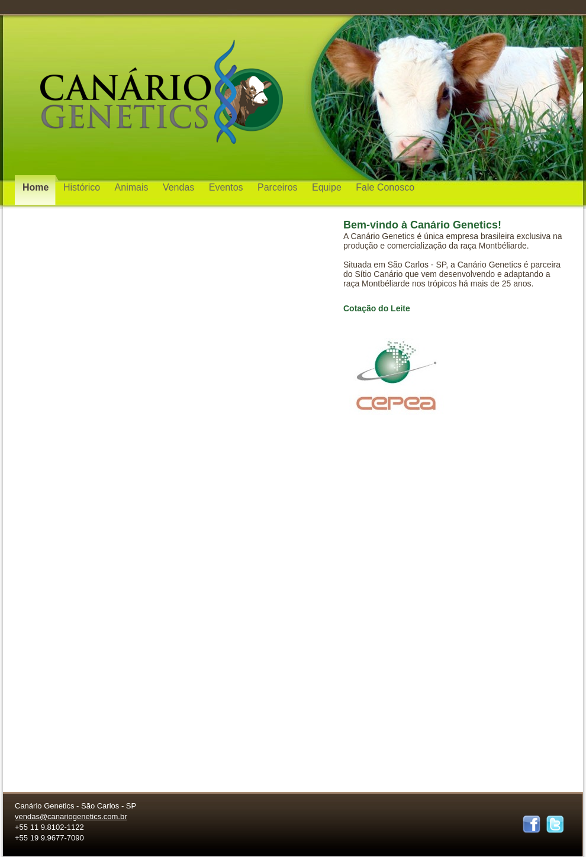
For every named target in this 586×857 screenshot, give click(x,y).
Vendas (180, 187)
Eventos (227, 187)
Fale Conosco (385, 187)
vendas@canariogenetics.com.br (71, 816)
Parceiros (278, 187)
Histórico (83, 187)
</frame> (502, 193)
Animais (133, 187)
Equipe (328, 187)
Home (36, 187)
